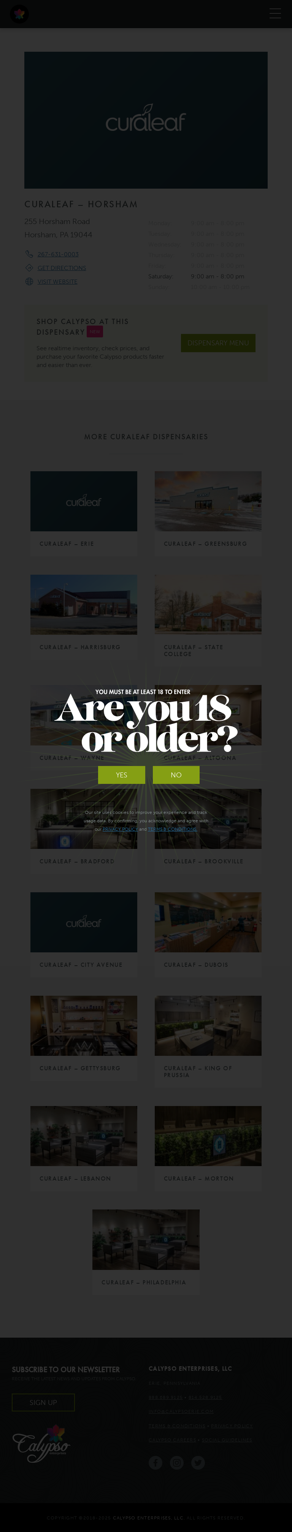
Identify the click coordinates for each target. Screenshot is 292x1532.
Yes (121, 775)
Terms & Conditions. (172, 829)
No (176, 775)
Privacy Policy (120, 829)
